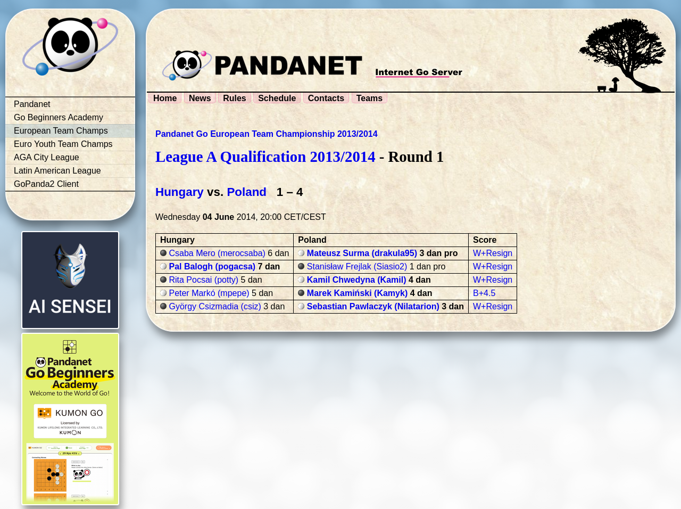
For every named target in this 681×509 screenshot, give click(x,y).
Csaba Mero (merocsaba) (217, 253)
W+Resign (492, 253)
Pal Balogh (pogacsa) (212, 266)
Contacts (326, 98)
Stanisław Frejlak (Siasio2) (357, 266)
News (200, 98)
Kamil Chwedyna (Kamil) (356, 279)
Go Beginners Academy (58, 117)
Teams (369, 98)
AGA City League (46, 157)
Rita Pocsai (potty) (203, 279)
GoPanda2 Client (46, 183)
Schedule (277, 98)
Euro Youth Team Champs (63, 144)
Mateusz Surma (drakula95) (362, 253)
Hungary (179, 192)
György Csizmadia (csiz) (215, 306)
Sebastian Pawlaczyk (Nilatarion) (373, 306)
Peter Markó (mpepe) (209, 293)
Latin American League (57, 170)
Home (165, 98)
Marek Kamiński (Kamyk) (357, 293)
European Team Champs (61, 130)
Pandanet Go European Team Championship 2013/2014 (266, 133)
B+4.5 (484, 293)
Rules (234, 98)
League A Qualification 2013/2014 (265, 156)
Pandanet (32, 104)
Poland (247, 192)
